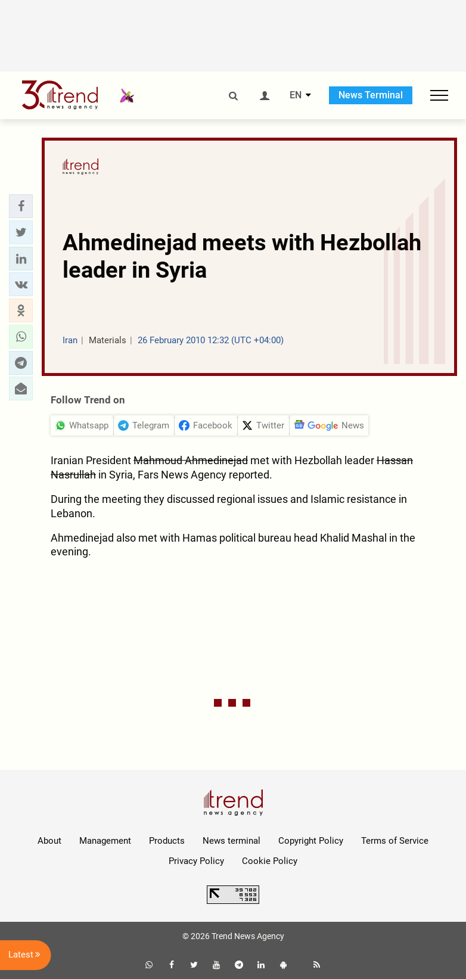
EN (296, 95)
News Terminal (370, 95)
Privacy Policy (196, 861)
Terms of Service (394, 840)
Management (105, 840)
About (49, 840)
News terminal (231, 840)
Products (167, 840)
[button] (21, 206)
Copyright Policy (310, 840)
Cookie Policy (269, 861)
